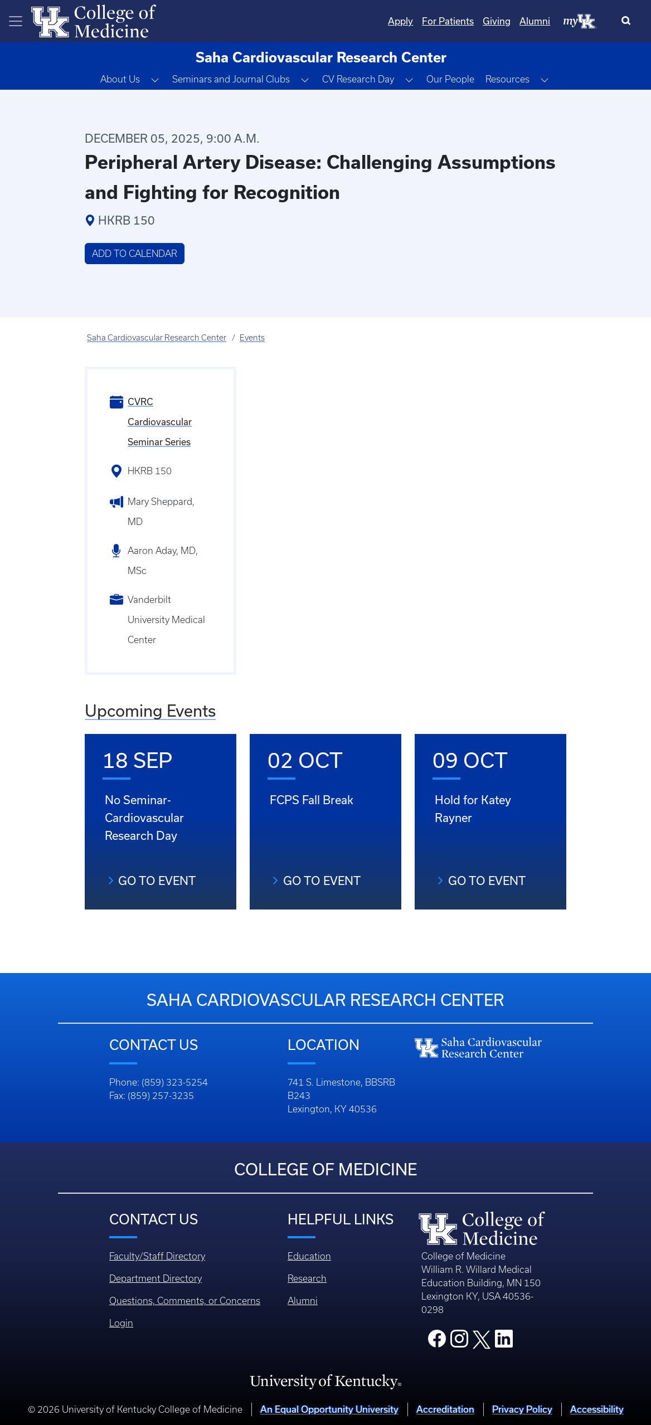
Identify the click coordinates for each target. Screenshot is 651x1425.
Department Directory (155, 1278)
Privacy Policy (522, 1409)
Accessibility (597, 1409)
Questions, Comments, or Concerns (184, 1301)
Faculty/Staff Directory (157, 1256)
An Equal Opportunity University (329, 1409)
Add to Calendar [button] (134, 254)
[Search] (628, 21)
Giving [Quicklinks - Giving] (497, 21)
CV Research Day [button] (358, 79)
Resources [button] (507, 79)
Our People (450, 79)
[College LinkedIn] (504, 1342)
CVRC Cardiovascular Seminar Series (160, 421)
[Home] (93, 20)
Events (252, 337)
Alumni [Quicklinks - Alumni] (534, 21)
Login (121, 1323)
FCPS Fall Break (311, 799)
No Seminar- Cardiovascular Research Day (144, 817)
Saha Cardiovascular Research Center (156, 337)
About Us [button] (120, 79)
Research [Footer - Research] (307, 1278)
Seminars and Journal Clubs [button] (231, 79)
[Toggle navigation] (15, 21)
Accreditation (445, 1409)
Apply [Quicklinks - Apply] (400, 21)
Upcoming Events (150, 710)
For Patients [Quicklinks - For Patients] (448, 21)
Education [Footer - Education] (309, 1256)
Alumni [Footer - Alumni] (303, 1301)
